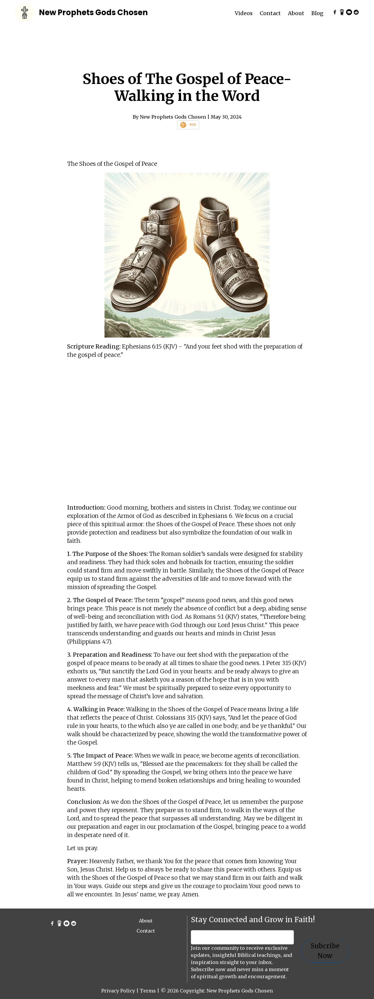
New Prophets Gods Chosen (93, 12)
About (296, 13)
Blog (317, 13)
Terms (148, 991)
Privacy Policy (118, 991)
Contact (270, 13)
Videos (244, 13)
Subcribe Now (325, 951)
